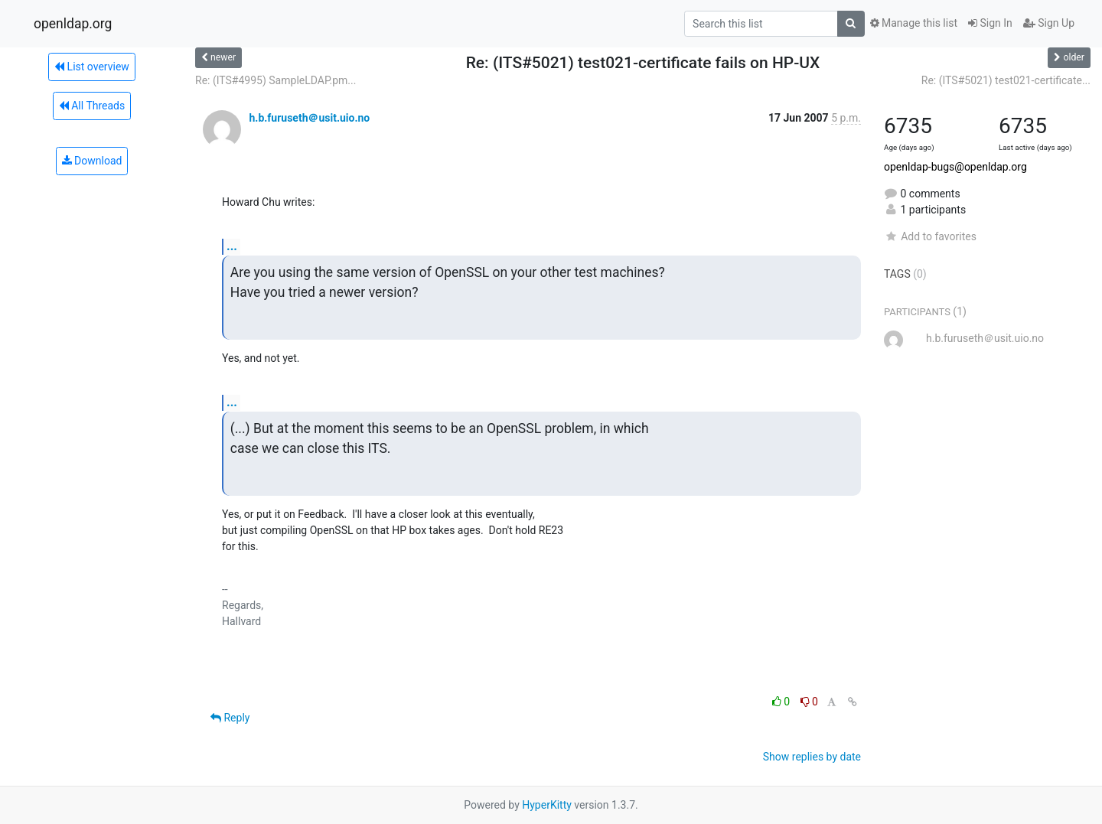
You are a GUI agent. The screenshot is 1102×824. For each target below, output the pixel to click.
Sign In (990, 23)
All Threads (92, 105)
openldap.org (73, 23)
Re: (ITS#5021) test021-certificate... (1006, 80)
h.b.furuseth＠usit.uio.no (309, 118)
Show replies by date (812, 757)
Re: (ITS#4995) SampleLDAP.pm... (275, 80)
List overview (91, 66)
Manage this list (913, 23)
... (232, 246)
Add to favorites (930, 236)
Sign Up (1048, 23)
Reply (229, 718)
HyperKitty (547, 805)
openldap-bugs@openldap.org (955, 167)
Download (92, 161)
